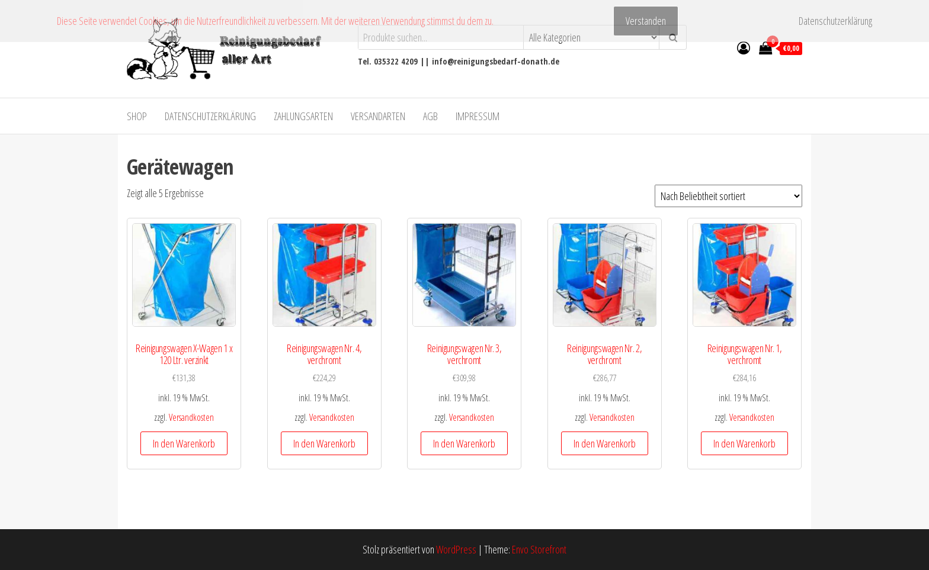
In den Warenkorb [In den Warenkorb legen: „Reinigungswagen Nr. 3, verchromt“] (464, 443)
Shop (137, 116)
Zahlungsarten (303, 116)
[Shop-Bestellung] (728, 196)
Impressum (477, 116)
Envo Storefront (539, 549)
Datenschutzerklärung (210, 116)
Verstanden (646, 21)
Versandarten (378, 116)
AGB (430, 116)
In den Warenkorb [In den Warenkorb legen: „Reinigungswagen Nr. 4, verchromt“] (324, 443)
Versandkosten (191, 417)
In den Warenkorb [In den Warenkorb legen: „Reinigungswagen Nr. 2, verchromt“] (605, 443)
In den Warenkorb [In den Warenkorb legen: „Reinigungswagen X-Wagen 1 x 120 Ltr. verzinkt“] (184, 443)
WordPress (456, 549)
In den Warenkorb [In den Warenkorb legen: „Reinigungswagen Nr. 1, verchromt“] (744, 443)
